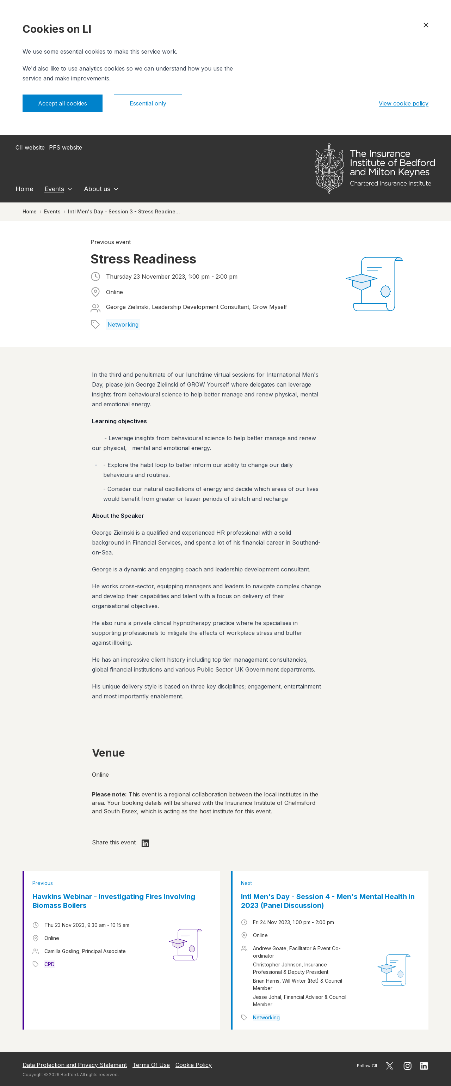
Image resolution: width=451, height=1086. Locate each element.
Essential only (148, 103)
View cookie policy (403, 103)
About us (97, 189)
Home (24, 189)
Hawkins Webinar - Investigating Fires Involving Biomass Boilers (113, 901)
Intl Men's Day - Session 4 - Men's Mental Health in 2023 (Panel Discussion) (328, 901)
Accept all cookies (62, 103)
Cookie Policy (193, 1064)
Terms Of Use (151, 1064)
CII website (30, 147)
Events (54, 189)
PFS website (65, 147)
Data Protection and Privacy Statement (75, 1064)
